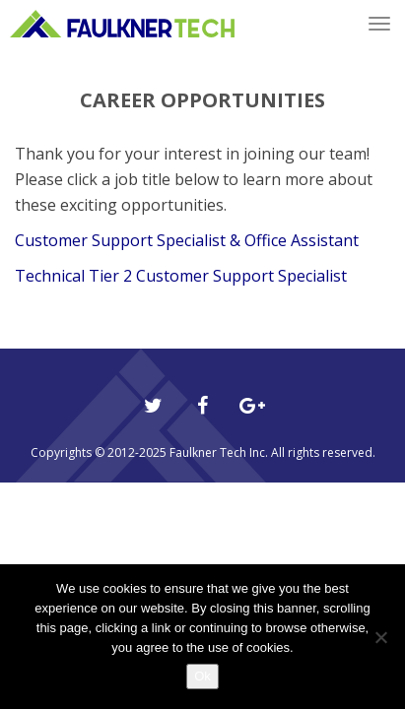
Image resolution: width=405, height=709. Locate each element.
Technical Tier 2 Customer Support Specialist (181, 276)
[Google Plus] (252, 405)
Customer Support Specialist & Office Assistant (187, 240)
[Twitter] (153, 405)
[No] (380, 637)
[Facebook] (203, 405)
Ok (202, 676)
